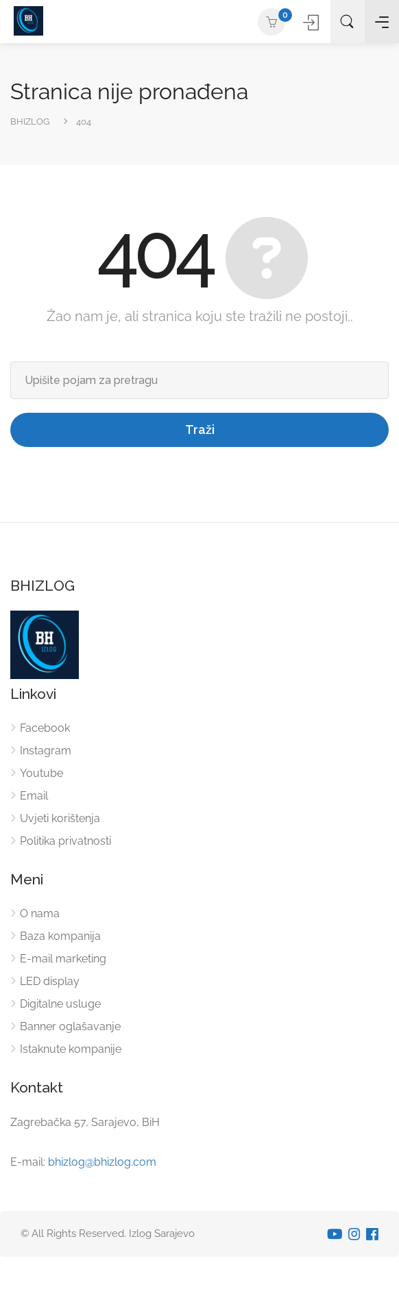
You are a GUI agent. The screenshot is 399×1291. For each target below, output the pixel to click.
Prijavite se (313, 22)
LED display (50, 981)
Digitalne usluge (60, 1003)
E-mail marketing (63, 958)
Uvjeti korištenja (60, 818)
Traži (200, 429)
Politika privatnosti (65, 840)
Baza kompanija (60, 936)
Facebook (45, 727)
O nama (40, 913)
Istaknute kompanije (70, 1049)
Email (34, 795)
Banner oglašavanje (70, 1026)
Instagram (45, 750)
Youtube (41, 773)
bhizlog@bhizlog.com (102, 1161)
